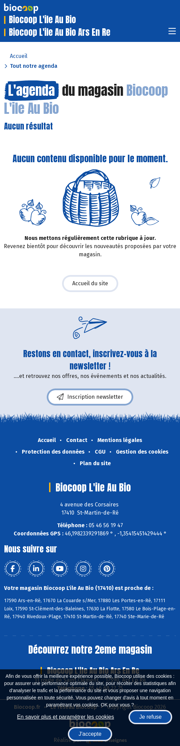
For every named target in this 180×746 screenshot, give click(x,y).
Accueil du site (90, 283)
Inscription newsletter (90, 397)
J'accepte (89, 734)
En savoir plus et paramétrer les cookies (65, 717)
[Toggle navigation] (172, 33)
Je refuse (150, 717)
